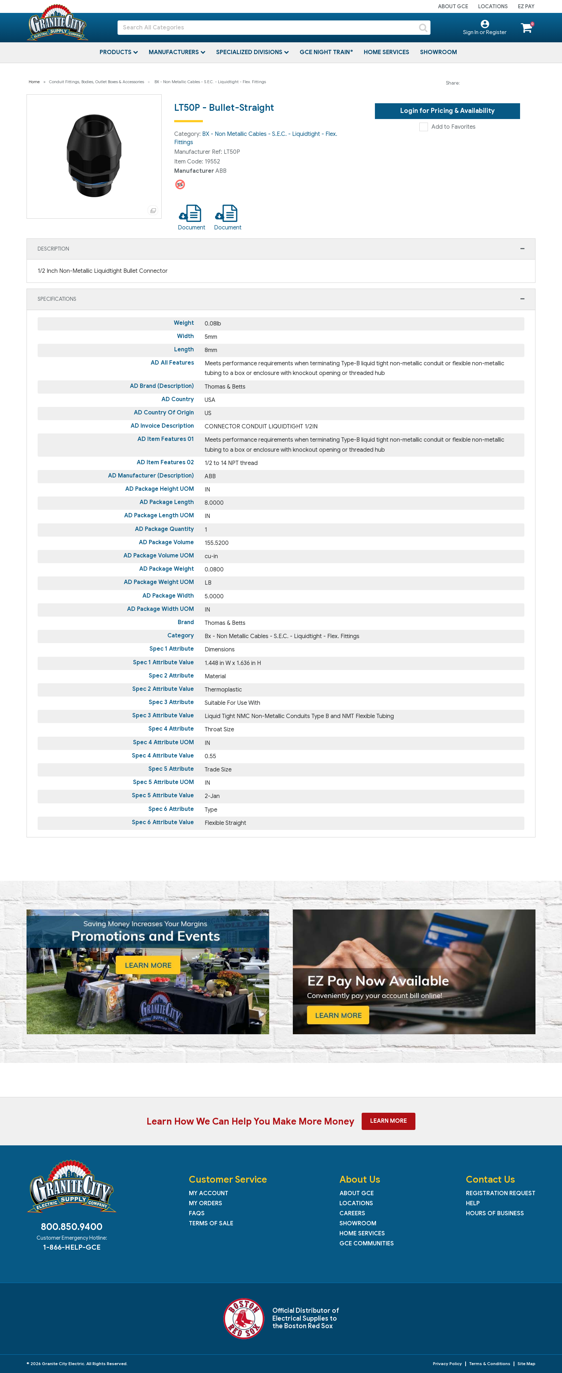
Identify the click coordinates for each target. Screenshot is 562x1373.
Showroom (438, 52)
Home (34, 81)
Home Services (386, 52)
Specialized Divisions (250, 52)
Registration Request (500, 1193)
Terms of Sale (211, 1223)
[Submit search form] (423, 27)
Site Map (526, 1363)
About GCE (453, 6)
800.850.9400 (72, 1226)
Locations (493, 6)
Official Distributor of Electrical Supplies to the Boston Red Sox (305, 1318)
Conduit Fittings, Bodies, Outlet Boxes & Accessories (96, 81)
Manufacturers (174, 52)
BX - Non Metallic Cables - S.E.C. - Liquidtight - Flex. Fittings (210, 81)
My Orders (205, 1203)
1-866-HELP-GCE (71, 1247)
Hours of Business (495, 1213)
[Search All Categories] (274, 27)
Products (116, 52)
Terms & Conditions (489, 1363)
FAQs (197, 1213)
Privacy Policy (447, 1363)
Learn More (388, 1121)
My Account (208, 1193)
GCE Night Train (325, 52)
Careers (352, 1213)
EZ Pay (526, 6)
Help (473, 1203)
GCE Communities (366, 1243)
